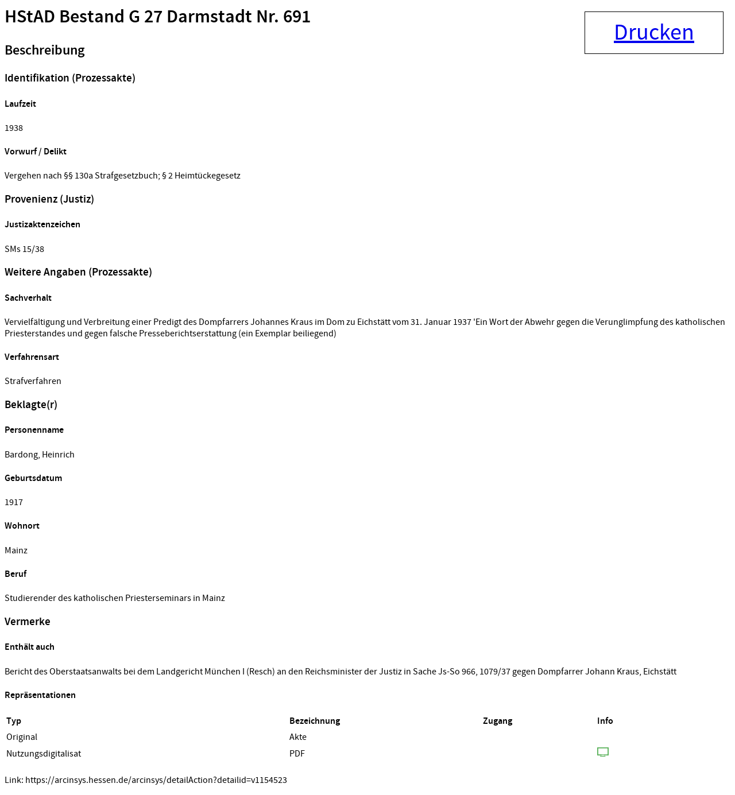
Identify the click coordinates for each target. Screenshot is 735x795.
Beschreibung (44, 50)
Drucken (654, 33)
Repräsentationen (40, 695)
